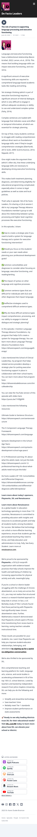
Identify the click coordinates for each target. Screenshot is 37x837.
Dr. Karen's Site (24, 818)
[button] (4, 22)
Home (4, 818)
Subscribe (5, 821)
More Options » (7, 795)
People (16, 818)
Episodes (9, 818)
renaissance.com (9, 549)
